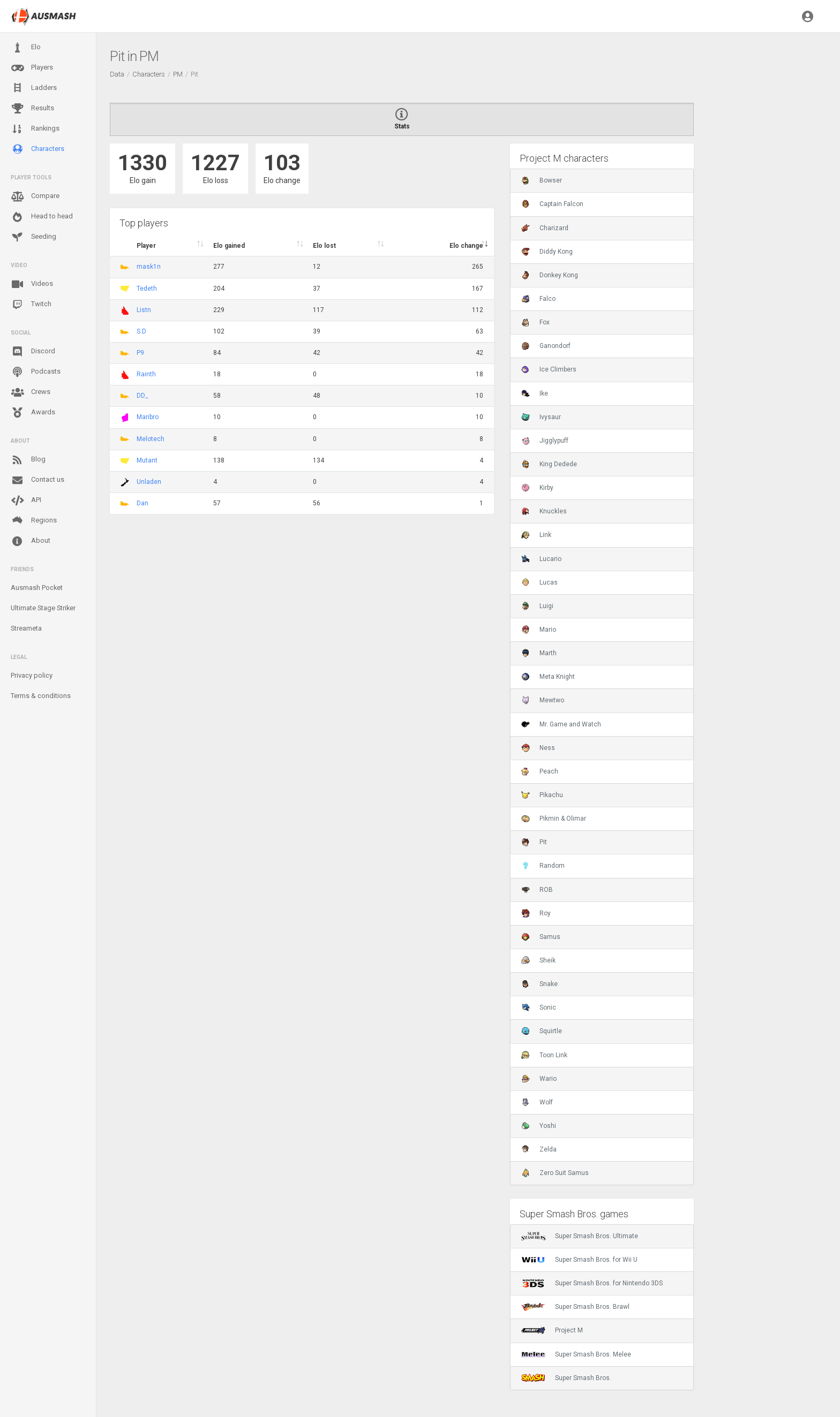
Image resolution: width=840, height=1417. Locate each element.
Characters (37, 149)
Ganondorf (546, 346)
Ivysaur (541, 417)
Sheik (538, 960)
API (26, 500)
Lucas (539, 582)
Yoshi (538, 1126)
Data (117, 74)
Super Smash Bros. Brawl (575, 1306)
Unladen (149, 482)
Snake (539, 984)
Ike (534, 393)
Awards (33, 413)
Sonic (538, 1007)
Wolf (537, 1102)
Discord (33, 352)
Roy (536, 913)
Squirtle (541, 1031)
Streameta (26, 628)
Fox (535, 322)
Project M (552, 1330)
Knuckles (544, 511)
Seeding (33, 237)
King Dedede (549, 464)
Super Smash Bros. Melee (576, 1354)
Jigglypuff (544, 440)
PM (178, 74)
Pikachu (542, 795)
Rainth (146, 374)
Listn (144, 310)
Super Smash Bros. (566, 1378)
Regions (34, 521)
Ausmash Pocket (37, 588)
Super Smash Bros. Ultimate (579, 1236)
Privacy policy (31, 675)
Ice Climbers (548, 369)
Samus (540, 937)
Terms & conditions (41, 696)
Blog (28, 460)
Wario (539, 1078)
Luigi (537, 606)
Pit (534, 842)
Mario (538, 629)
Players (32, 68)
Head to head (42, 217)
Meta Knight (548, 676)
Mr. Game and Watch (561, 724)
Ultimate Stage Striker (43, 608)
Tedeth (147, 288)
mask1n (149, 266)
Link (536, 535)
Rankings (35, 129)
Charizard (544, 228)
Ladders (34, 88)
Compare (35, 196)
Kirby (537, 487)
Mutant (147, 460)
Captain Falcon (552, 204)
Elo (26, 47)
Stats (401, 119)
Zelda (539, 1149)
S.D (141, 331)
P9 (140, 353)
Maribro (148, 417)
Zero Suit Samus (555, 1173)
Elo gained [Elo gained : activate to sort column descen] (229, 245)
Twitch (31, 304)
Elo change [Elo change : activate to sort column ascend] (466, 245)
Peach (539, 771)
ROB (537, 889)
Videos (32, 284)
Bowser (541, 180)
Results (32, 108)
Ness (538, 748)
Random (543, 865)
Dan (142, 503)
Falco (538, 298)
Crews (30, 392)
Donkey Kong (549, 275)
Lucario (541, 559)
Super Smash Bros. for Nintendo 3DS (592, 1283)
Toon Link (544, 1055)
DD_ (142, 395)
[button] (808, 16)
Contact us (37, 480)
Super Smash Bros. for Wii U (579, 1259)
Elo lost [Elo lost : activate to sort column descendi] (324, 245)
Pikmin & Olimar (553, 818)
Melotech (150, 439)
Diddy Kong (547, 251)
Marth (539, 653)
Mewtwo (542, 700)
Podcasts (36, 372)
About (30, 541)
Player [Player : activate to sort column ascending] (146, 245)
